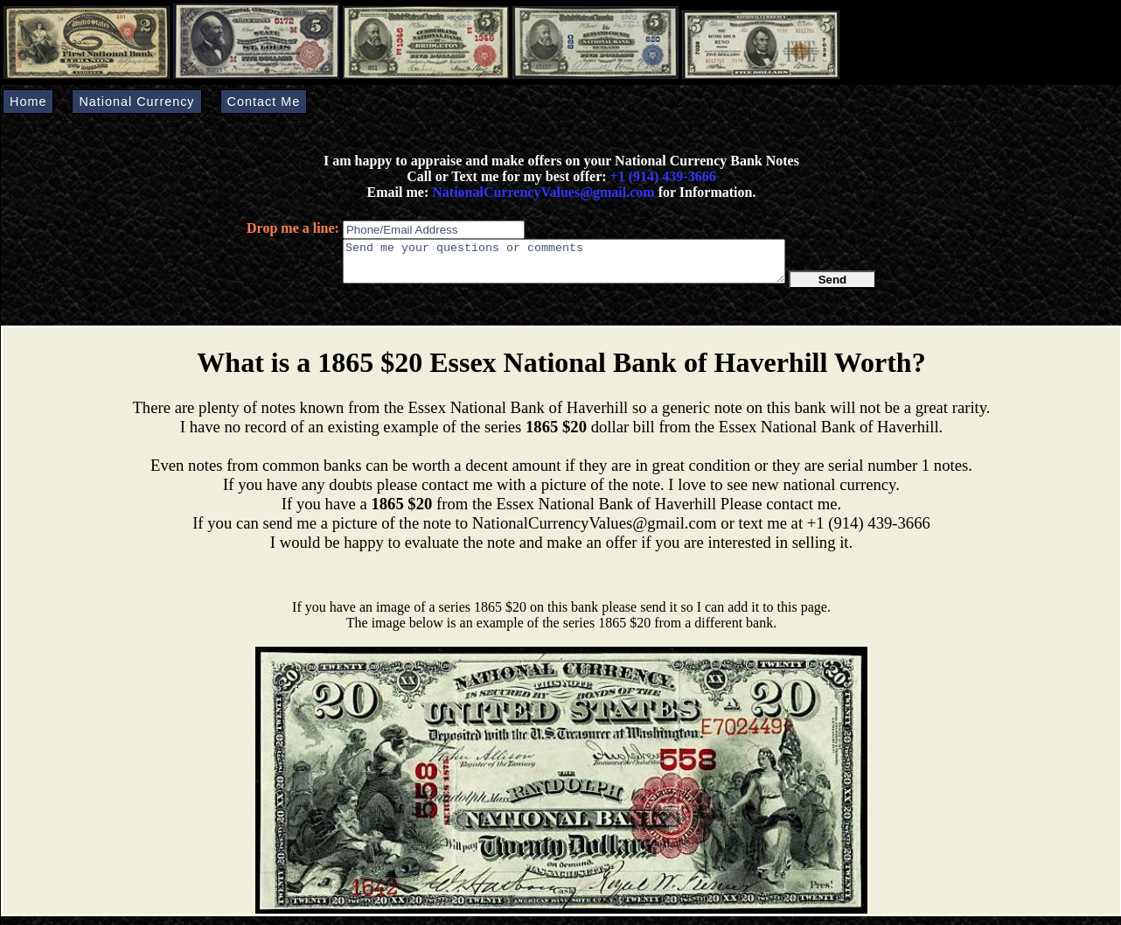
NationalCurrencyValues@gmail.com (541, 192)
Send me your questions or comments (564, 265)
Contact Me (264, 102)
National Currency (136, 102)
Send (832, 287)
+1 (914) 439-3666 (663, 176)
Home (28, 102)
